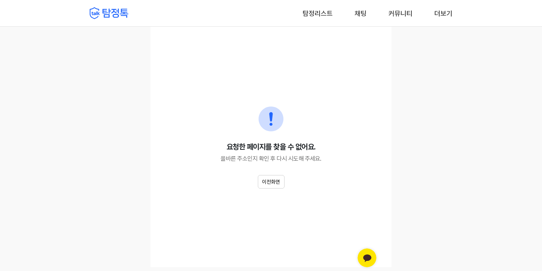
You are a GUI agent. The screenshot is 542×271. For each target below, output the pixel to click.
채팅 (361, 12)
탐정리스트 (318, 13)
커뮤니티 (400, 13)
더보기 (443, 13)
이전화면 (271, 182)
